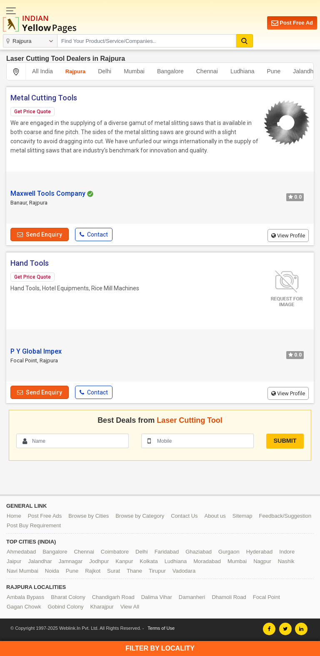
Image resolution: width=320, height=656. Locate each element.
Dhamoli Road (229, 597)
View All (129, 607)
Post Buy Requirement (34, 525)
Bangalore (170, 71)
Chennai (207, 71)
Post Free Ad (292, 23)
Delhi (104, 71)
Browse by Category (139, 516)
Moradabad (207, 561)
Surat (113, 571)
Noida (52, 571)
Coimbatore (115, 552)
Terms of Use (161, 628)
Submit (284, 440)
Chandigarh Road (113, 597)
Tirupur (157, 571)
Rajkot (92, 571)
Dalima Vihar (156, 597)
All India (42, 71)
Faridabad (167, 552)
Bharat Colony (68, 597)
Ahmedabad (21, 552)
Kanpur (124, 561)
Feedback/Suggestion (285, 516)
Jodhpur (99, 561)
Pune (274, 71)
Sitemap (242, 516)
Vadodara (183, 571)
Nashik (286, 561)
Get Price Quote (32, 112)
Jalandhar (40, 561)
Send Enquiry (39, 234)
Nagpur (262, 561)
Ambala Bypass (25, 597)
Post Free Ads (45, 516)
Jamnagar (71, 561)
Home (14, 516)
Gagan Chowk (24, 607)
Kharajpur (101, 607)
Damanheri (192, 597)
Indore (287, 552)
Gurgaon (229, 552)
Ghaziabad (198, 552)
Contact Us (184, 516)
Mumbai (134, 71)
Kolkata (149, 561)
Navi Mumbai (22, 571)
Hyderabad (259, 552)
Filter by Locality (160, 648)
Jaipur (14, 561)
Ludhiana (242, 71)
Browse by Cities (88, 516)
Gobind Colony (65, 607)
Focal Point (266, 597)
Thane (134, 571)
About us (215, 516)
